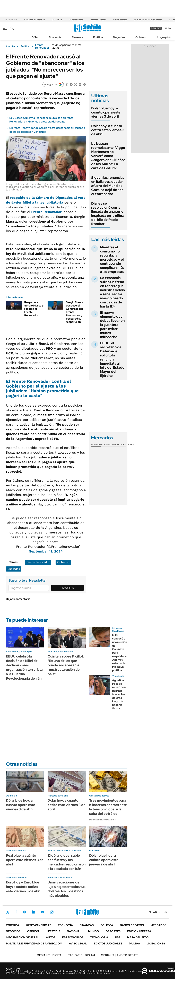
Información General (22, 937)
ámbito (10, 46)
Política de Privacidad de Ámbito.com (34, 943)
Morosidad (57, 20)
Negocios (119, 37)
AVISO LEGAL (78, 943)
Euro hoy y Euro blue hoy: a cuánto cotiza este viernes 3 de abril (23, 886)
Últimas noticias (38, 925)
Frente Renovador (42, 46)
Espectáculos (72, 937)
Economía (55, 37)
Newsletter (167, 37)
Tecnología (99, 937)
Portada (12, 925)
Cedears (129, 444)
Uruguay (161, 37)
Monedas (96, 444)
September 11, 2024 (46, 551)
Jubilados (14, 569)
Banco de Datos (132, 925)
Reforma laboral (98, 20)
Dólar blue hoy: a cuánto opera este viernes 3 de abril (105, 112)
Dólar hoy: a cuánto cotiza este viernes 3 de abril (107, 130)
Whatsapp (52, 912)
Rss (117, 937)
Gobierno (63, 562)
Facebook (16, 912)
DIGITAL (50, 955)
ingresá (167, 28)
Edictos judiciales (108, 943)
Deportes (113, 931)
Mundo (93, 931)
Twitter (7, 912)
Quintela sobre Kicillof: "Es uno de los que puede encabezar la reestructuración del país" (66, 665)
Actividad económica (34, 20)
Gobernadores (76, 20)
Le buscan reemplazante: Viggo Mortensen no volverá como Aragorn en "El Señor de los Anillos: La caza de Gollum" (108, 155)
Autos (50, 937)
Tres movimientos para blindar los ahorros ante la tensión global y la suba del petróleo (108, 807)
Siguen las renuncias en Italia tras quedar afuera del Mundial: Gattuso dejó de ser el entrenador (107, 185)
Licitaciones (156, 943)
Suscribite (68, 588)
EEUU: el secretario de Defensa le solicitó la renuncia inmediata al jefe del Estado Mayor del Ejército (112, 359)
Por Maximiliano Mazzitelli (102, 819)
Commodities (116, 444)
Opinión (140, 37)
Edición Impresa (139, 931)
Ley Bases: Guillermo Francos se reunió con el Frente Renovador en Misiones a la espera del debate (41, 119)
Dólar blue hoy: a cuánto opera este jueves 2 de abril (103, 859)
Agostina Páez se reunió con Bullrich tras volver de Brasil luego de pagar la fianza (119, 694)
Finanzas (77, 37)
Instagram (24, 912)
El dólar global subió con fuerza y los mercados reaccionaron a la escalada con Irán (67, 862)
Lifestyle (53, 931)
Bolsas (105, 444)
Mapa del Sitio (137, 937)
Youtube (42, 912)
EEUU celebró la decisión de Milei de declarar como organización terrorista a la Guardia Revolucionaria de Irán (24, 667)
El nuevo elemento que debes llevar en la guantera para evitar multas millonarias (112, 324)
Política (98, 37)
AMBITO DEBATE (119, 955)
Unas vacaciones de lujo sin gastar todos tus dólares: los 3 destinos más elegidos (66, 889)
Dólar (35, 37)
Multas (134, 943)
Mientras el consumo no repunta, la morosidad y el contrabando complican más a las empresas (112, 259)
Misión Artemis (120, 20)
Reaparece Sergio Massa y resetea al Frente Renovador (33, 309)
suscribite (156, 28)
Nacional (74, 931)
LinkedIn (33, 912)
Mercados (158, 925)
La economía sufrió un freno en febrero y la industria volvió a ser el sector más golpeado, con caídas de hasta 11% (112, 292)
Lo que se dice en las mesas (148, 20)
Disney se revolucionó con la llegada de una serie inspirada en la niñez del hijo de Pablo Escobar (107, 213)
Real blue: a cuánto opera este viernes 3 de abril (25, 859)
